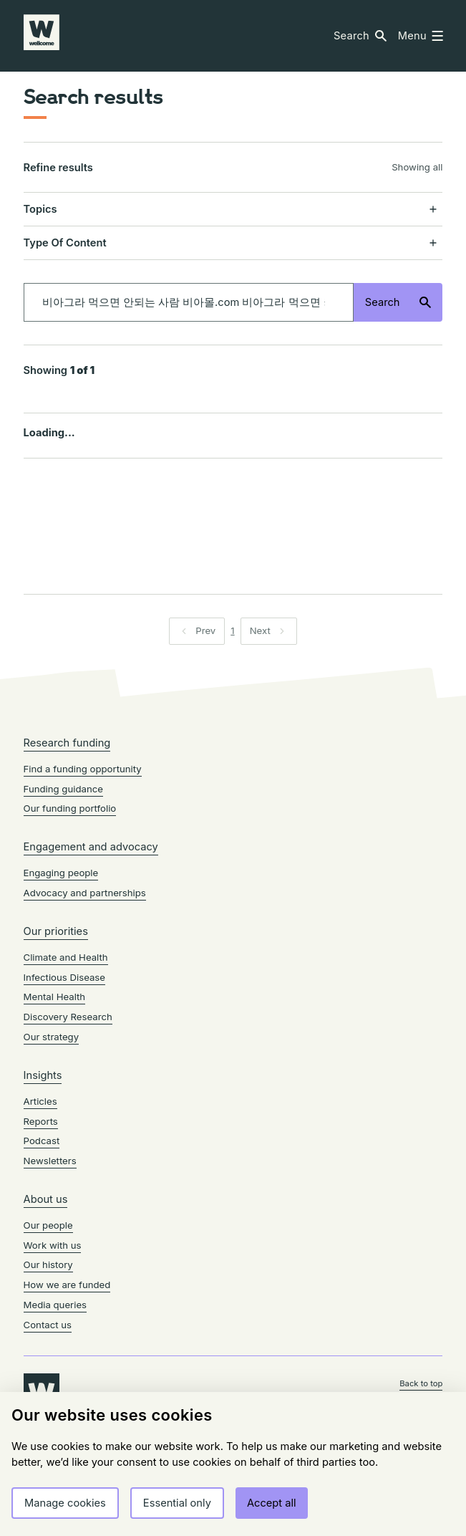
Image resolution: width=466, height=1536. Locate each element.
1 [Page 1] (232, 630)
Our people (48, 1225)
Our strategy (51, 1036)
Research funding (67, 742)
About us (46, 1199)
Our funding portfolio (70, 808)
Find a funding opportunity (83, 768)
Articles (40, 1101)
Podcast (42, 1140)
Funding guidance (63, 789)
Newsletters (50, 1160)
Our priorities (56, 931)
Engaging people (61, 872)
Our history (48, 1264)
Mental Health (55, 996)
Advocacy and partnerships (85, 892)
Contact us (48, 1324)
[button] (360, 36)
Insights (43, 1075)
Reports (41, 1121)
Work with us (53, 1245)
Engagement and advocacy (91, 846)
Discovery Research (68, 1016)
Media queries (55, 1304)
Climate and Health (66, 957)
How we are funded (67, 1284)
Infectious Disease (64, 977)
